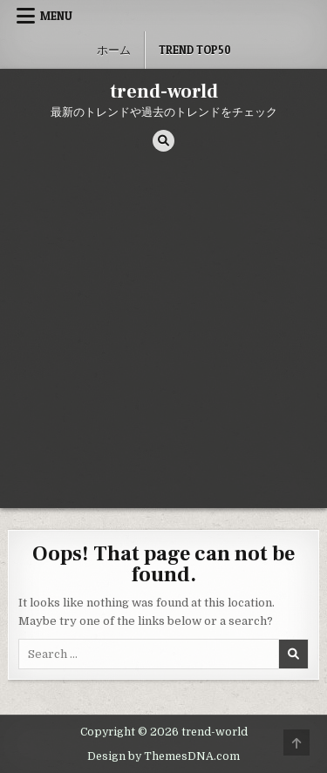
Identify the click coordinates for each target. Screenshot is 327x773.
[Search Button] (163, 141)
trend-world (164, 91)
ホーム (114, 50)
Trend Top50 (195, 50)
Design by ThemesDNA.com (163, 756)
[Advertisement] (163, 336)
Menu (56, 16)
